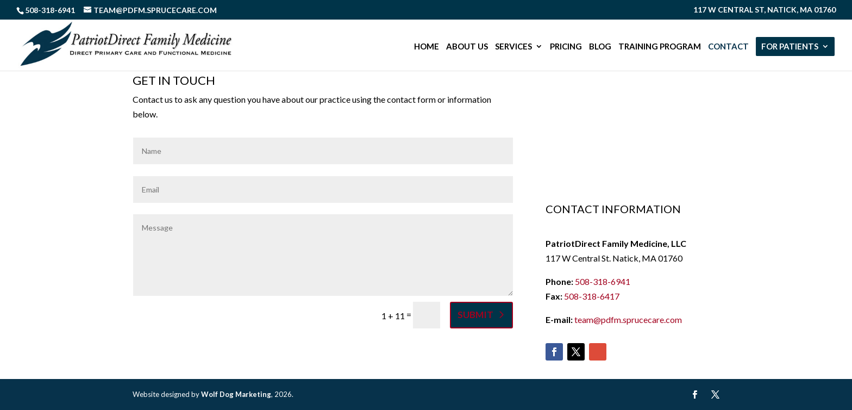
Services (513, 46)
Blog (600, 46)
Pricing (566, 46)
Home (426, 46)
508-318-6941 (602, 281)
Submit (475, 314)
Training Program (659, 46)
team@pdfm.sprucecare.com (628, 319)
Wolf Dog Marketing (236, 394)
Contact (728, 46)
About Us (467, 46)
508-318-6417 (591, 296)
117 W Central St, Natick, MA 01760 (764, 10)
